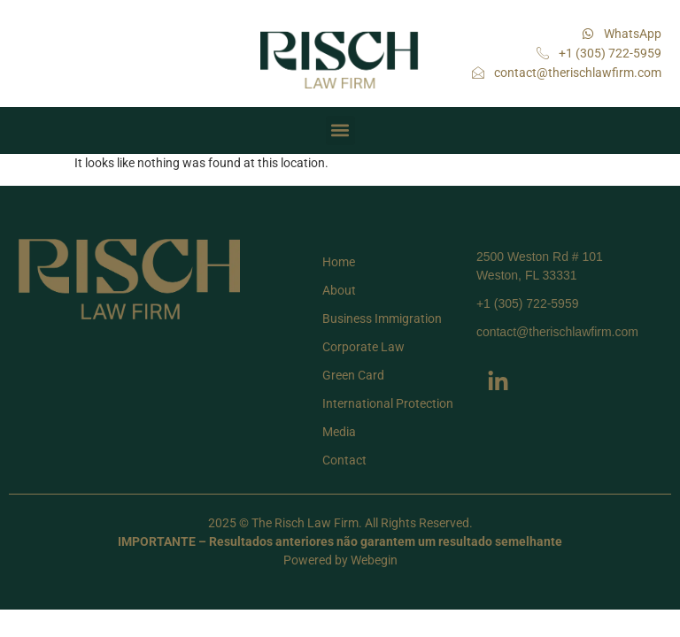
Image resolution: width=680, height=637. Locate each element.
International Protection (387, 403)
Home (338, 262)
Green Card (353, 375)
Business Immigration (382, 318)
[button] (340, 130)
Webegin (374, 560)
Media (339, 432)
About (339, 290)
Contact (344, 460)
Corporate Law (363, 347)
